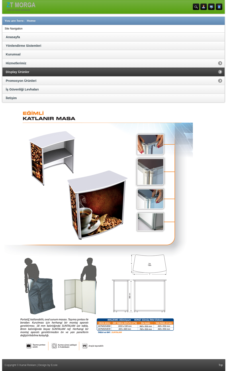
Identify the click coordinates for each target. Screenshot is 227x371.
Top (221, 365)
